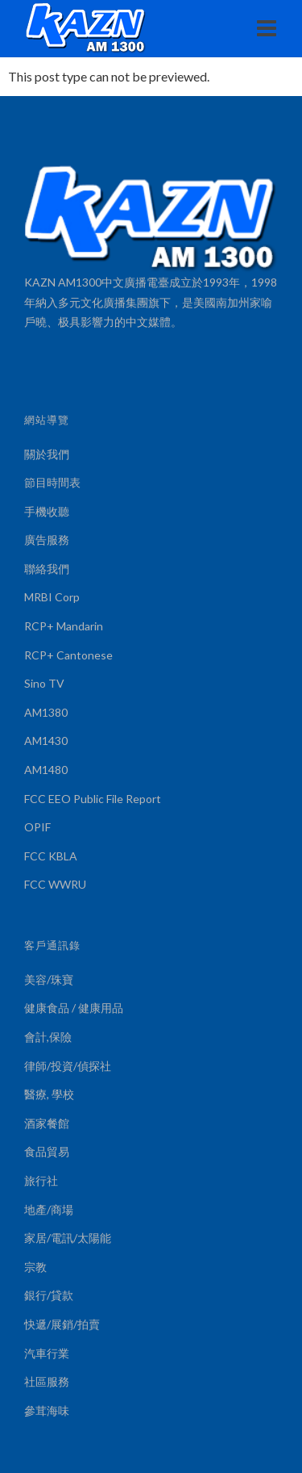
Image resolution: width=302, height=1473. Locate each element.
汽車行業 (46, 1353)
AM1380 (46, 712)
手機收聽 (46, 511)
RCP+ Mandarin (63, 626)
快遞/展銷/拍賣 (62, 1324)
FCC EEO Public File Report (92, 799)
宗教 (35, 1267)
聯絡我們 (46, 568)
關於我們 (46, 454)
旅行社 (41, 1180)
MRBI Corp (52, 597)
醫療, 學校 (49, 1094)
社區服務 (46, 1381)
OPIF (37, 827)
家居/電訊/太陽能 (67, 1238)
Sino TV (44, 683)
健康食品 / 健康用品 (73, 1008)
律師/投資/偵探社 (67, 1066)
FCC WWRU (55, 884)
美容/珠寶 (48, 979)
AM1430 (46, 740)
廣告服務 (46, 539)
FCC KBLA (50, 856)
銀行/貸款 (48, 1295)
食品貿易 (46, 1151)
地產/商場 (48, 1209)
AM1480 (46, 769)
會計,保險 (48, 1037)
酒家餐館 (46, 1123)
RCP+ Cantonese (68, 655)
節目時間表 (52, 482)
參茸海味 (46, 1410)
